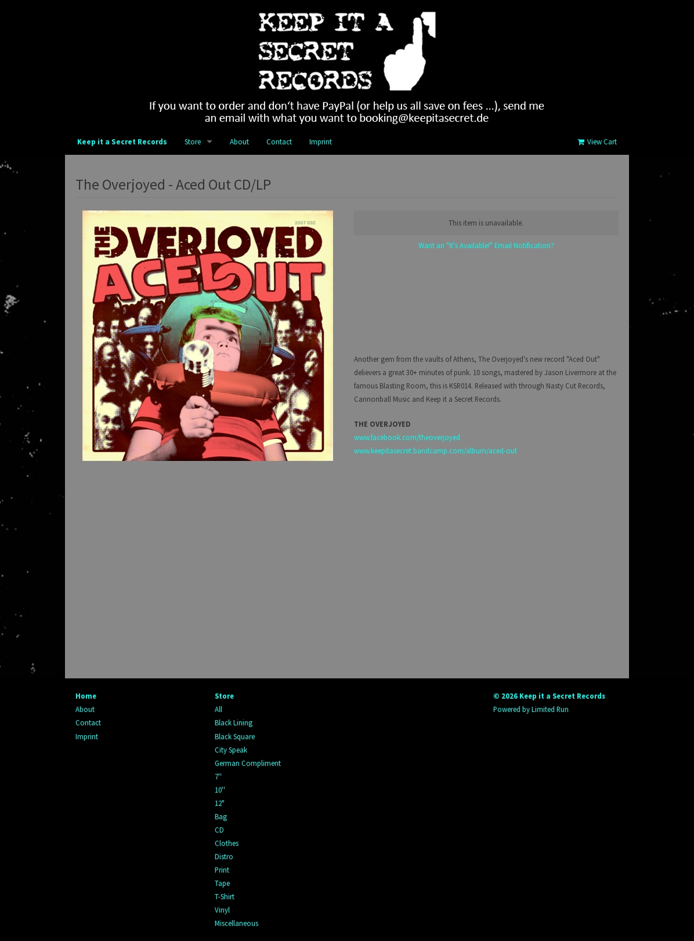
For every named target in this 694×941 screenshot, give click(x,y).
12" (220, 803)
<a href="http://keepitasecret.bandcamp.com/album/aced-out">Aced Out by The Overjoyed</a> (486, 302)
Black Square (235, 736)
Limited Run (550, 709)
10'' (220, 789)
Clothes (226, 843)
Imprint (320, 142)
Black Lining (233, 722)
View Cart (596, 142)
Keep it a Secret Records (122, 142)
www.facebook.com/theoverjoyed (407, 437)
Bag (221, 816)
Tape (222, 883)
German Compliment (248, 763)
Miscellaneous (236, 923)
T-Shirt (224, 896)
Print (222, 869)
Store (193, 142)
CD (219, 829)
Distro (224, 856)
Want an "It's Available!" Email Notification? (486, 245)
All (218, 709)
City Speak (231, 749)
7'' (218, 776)
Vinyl (222, 909)
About (239, 142)
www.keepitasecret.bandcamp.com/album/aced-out (435, 450)
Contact (279, 142)
